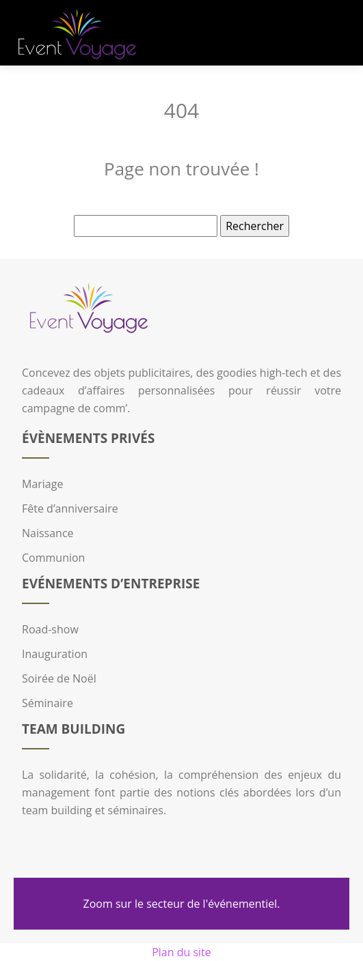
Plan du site (181, 952)
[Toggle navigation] (337, 33)
